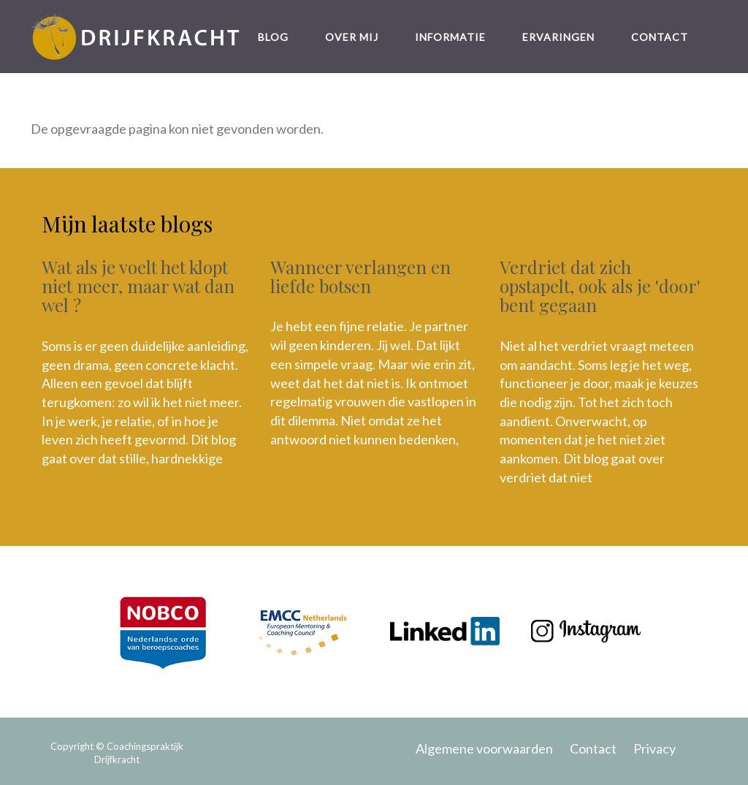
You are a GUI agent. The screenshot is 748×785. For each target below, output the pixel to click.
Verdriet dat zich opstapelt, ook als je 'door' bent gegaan (600, 286)
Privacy (654, 748)
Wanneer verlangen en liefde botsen (360, 276)
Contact (659, 37)
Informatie (450, 37)
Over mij (351, 37)
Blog (273, 37)
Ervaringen (558, 37)
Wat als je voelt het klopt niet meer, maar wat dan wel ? (138, 286)
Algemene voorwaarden (484, 748)
